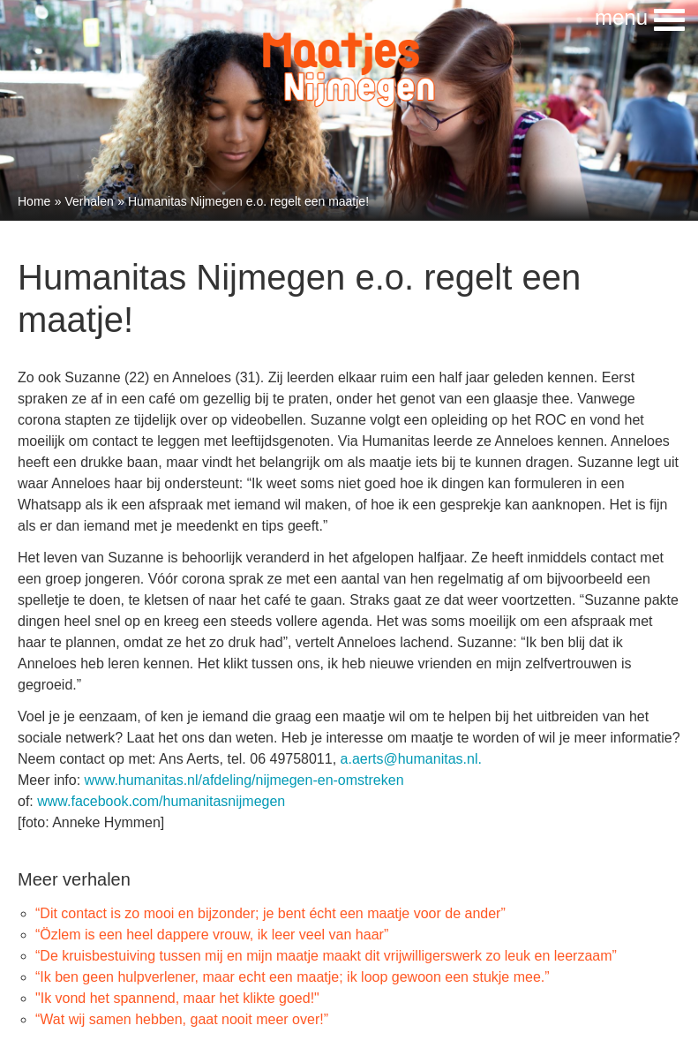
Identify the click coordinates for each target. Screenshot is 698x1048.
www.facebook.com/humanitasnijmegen (161, 801)
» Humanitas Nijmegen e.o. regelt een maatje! (243, 201)
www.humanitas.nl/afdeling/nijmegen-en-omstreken (244, 780)
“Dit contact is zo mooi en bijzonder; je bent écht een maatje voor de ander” (270, 913)
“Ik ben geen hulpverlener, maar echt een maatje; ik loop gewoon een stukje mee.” (292, 976)
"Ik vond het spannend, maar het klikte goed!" (177, 998)
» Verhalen (84, 201)
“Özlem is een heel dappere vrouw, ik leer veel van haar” (211, 934)
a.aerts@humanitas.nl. (411, 758)
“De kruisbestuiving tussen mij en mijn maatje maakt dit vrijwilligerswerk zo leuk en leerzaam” (326, 955)
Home (34, 201)
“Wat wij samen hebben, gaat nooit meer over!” (181, 1019)
